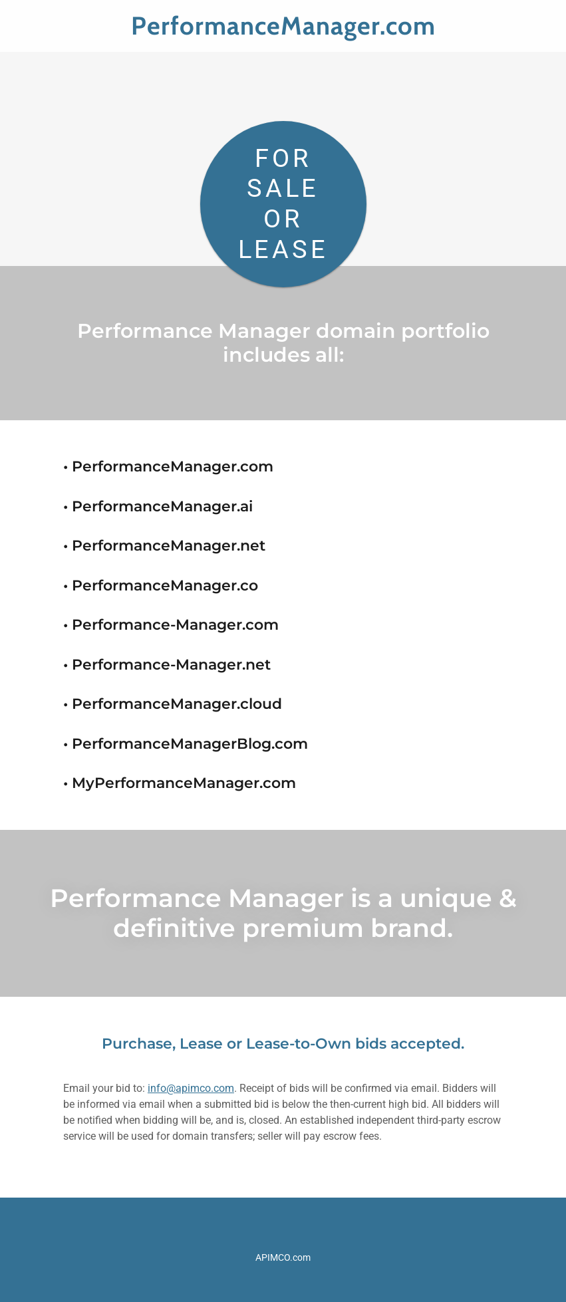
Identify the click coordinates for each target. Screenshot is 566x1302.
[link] (283, 31)
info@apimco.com (191, 1088)
